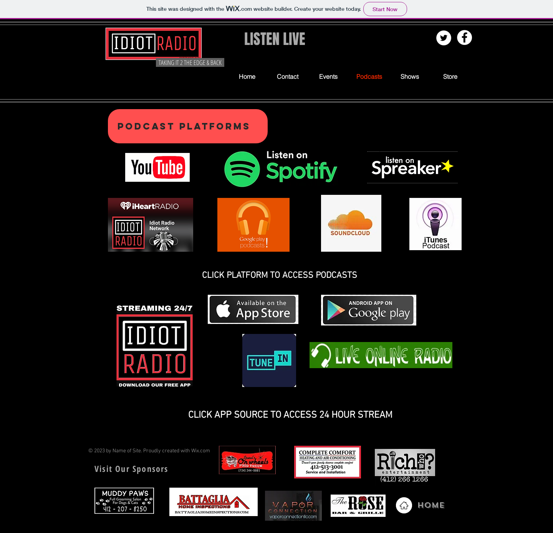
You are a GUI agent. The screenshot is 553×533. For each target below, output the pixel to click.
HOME (430, 505)
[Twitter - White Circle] (443, 37)
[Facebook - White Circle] (464, 37)
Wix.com (200, 451)
